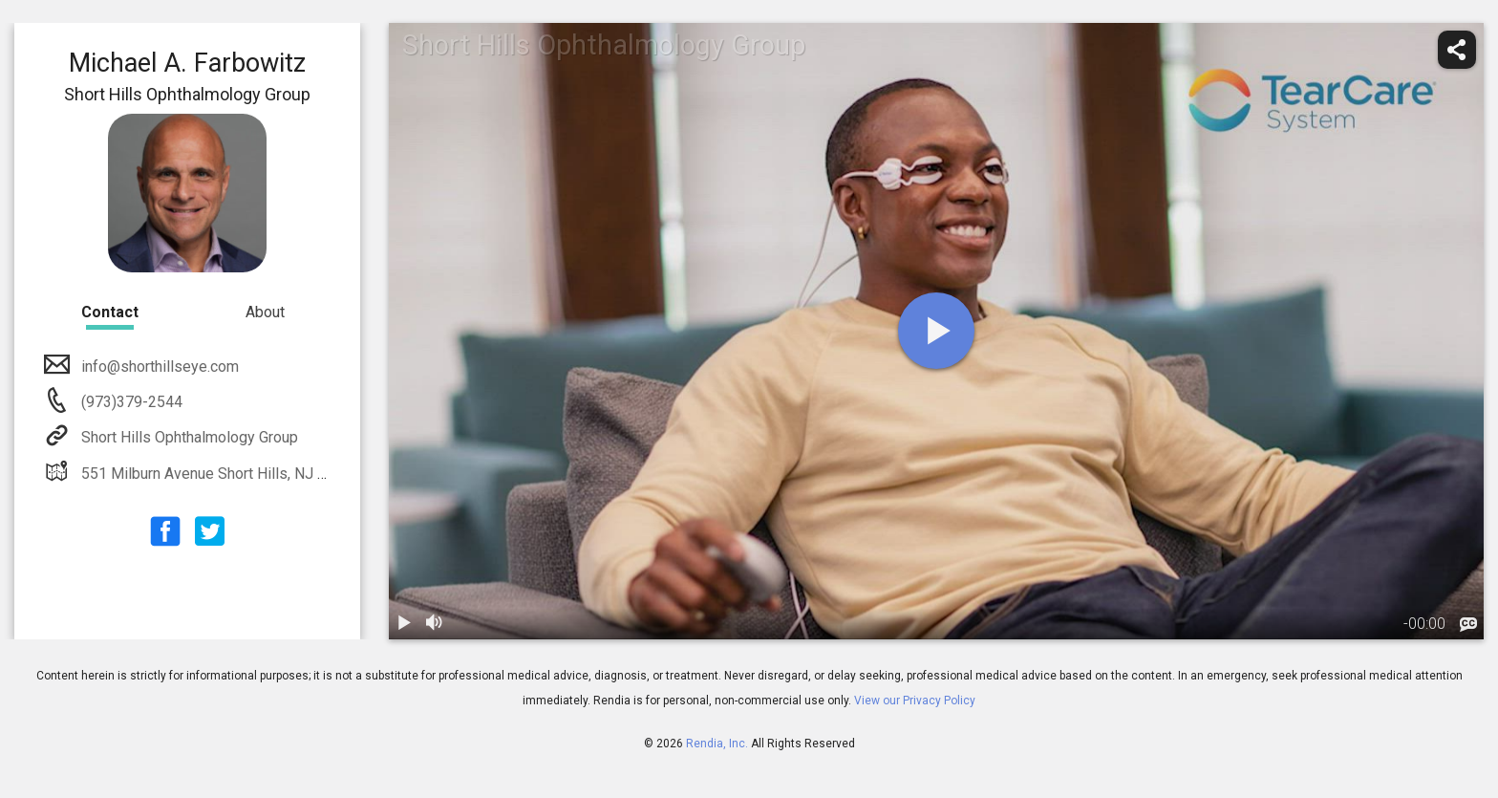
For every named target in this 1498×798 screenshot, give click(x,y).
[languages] (1468, 625)
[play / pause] (404, 624)
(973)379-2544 (129, 402)
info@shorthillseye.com (158, 366)
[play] (936, 330)
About (265, 312)
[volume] (434, 624)
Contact (110, 312)
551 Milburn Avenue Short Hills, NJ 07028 (218, 473)
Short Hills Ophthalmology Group (187, 437)
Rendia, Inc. (717, 743)
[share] (1457, 50)
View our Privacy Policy (914, 700)
